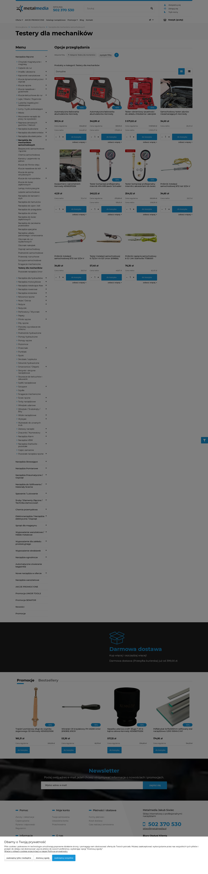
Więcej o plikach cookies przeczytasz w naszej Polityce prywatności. (36, 851)
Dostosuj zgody (42, 858)
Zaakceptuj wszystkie (63, 858)
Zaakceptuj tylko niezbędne (18, 858)
